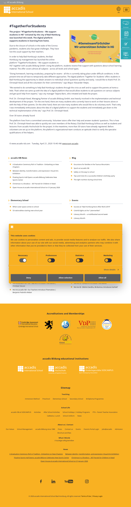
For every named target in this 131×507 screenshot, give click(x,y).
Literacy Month (79, 218)
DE (119, 12)
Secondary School (76, 399)
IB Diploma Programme (95, 399)
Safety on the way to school (84, 172)
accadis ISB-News (19, 158)
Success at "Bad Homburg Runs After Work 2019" (92, 207)
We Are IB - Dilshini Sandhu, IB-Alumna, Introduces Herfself (96, 287)
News (79, 416)
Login (100, 496)
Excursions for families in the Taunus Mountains (92, 164)
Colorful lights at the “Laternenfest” (87, 210)
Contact (126, 27)
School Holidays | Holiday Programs (76, 412)
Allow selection (65, 278)
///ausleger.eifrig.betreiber (64, 440)
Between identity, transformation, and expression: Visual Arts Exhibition (92, 454)
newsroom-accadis (70, 143)
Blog (74, 158)
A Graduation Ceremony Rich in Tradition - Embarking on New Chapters (36, 454)
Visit (125, 37)
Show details (109, 270)
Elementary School (19, 200)
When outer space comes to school (26, 207)
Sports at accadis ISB (81, 168)
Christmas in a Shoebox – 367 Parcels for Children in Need (34, 184)
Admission (119, 429)
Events (75, 200)
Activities (37, 412)
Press (60, 429)
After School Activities (52, 412)
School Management (25, 429)
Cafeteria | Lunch (53, 416)
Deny (28, 278)
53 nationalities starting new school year (28, 210)
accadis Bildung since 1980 (45, 429)
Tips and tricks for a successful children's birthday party (94, 176)
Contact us (69, 429)
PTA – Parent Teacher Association (105, 412)
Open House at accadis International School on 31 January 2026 (36, 187)
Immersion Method (32, 399)
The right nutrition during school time (88, 179)
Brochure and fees (64, 433)
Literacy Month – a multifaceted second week (91, 214)
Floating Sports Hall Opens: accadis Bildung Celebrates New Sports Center (41, 457)
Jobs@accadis (107, 429)
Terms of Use (86, 496)
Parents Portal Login (91, 429)
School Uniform (69, 416)
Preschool (46, 399)
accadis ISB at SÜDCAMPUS (21, 412)
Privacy (95, 496)
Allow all (102, 278)
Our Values (10, 429)
